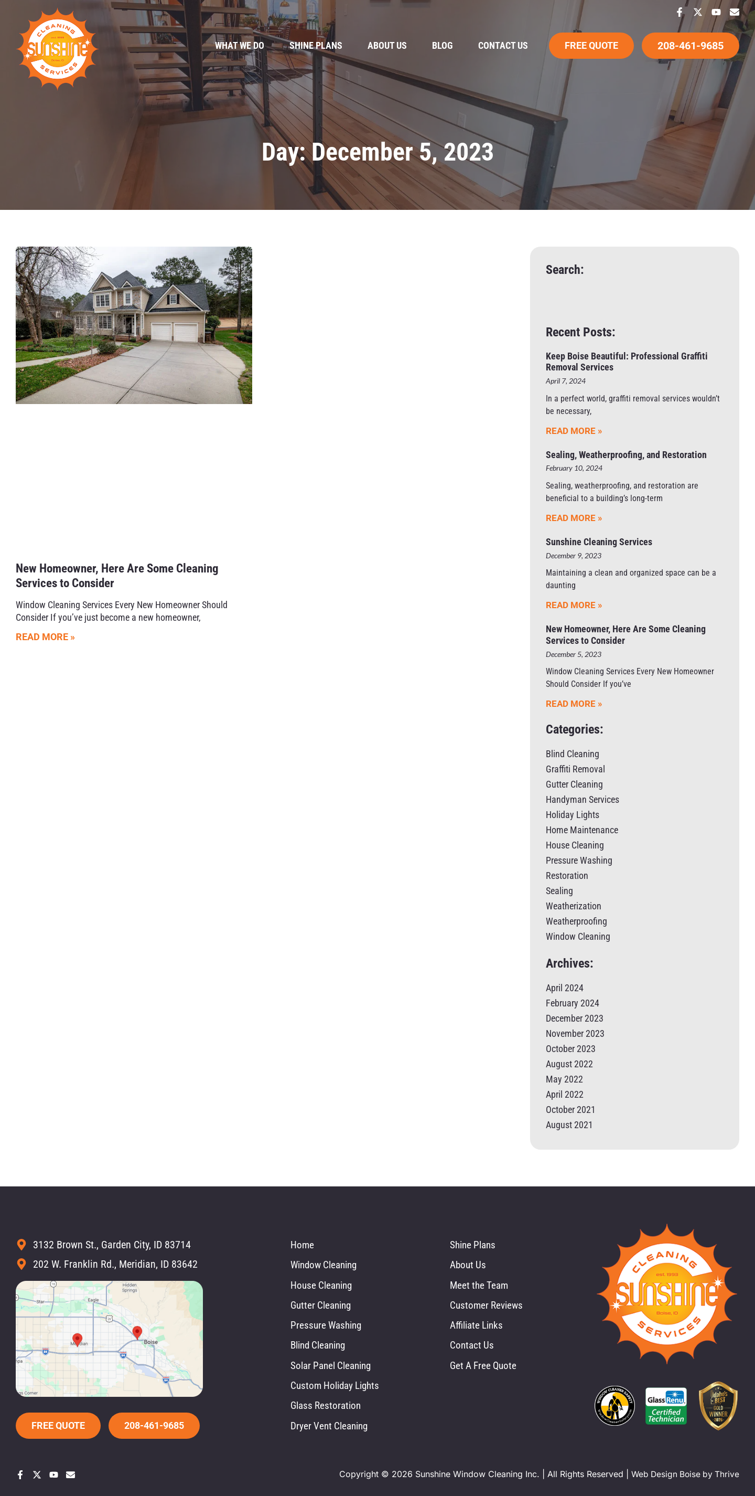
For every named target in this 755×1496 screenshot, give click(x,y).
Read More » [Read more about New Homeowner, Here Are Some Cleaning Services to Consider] (45, 636)
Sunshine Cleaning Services (599, 541)
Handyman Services (582, 799)
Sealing (559, 890)
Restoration (567, 875)
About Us (387, 45)
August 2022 (569, 1063)
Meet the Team (480, 1286)
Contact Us (503, 45)
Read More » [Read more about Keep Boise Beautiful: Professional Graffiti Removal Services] (574, 431)
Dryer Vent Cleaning (331, 1429)
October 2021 (571, 1109)
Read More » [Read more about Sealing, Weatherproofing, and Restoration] (574, 518)
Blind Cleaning (572, 753)
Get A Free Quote (485, 1368)
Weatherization (573, 905)
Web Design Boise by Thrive (683, 1474)
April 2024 (565, 987)
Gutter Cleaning (574, 784)
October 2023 (571, 1048)
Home (302, 1245)
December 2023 (574, 1018)
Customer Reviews (488, 1306)
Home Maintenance (582, 829)
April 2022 (565, 1094)
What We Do (239, 45)
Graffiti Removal (575, 768)
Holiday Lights (572, 814)
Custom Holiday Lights (337, 1388)
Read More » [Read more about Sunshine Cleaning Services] (574, 605)
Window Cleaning (578, 936)
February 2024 (572, 1003)
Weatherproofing (576, 921)
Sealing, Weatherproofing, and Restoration (626, 454)
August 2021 (569, 1124)
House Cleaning (575, 845)
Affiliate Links (479, 1327)
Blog (442, 45)
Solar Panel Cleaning (334, 1368)
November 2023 (575, 1033)
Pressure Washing (579, 860)
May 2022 (564, 1079)
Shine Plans (315, 45)
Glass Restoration (327, 1409)
